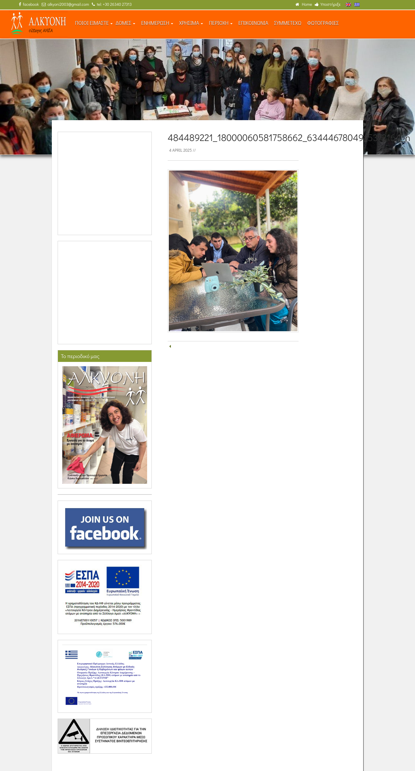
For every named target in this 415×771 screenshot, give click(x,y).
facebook (29, 4)
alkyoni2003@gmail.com (65, 4)
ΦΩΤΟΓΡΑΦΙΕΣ (323, 23)
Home (303, 4)
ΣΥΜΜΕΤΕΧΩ (287, 23)
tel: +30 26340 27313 (111, 4)
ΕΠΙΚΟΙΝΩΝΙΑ (253, 23)
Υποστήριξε (328, 4)
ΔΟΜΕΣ (125, 23)
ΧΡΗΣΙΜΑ (191, 23)
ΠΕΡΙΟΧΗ (221, 23)
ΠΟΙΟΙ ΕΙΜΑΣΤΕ (94, 23)
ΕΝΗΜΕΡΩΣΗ (157, 23)
